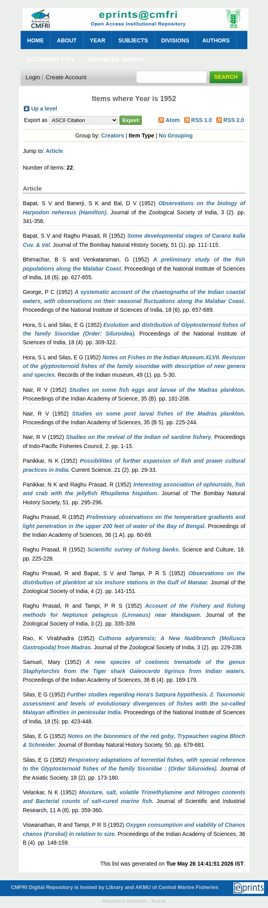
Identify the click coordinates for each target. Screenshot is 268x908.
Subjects (133, 40)
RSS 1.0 (201, 120)
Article (54, 151)
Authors (215, 40)
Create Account (66, 77)
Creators (112, 135)
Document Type (51, 59)
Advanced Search (117, 59)
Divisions (175, 40)
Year (97, 40)
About (67, 40)
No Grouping (176, 135)
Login (32, 77)
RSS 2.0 (233, 120)
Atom (173, 120)
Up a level (44, 108)
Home (35, 40)
